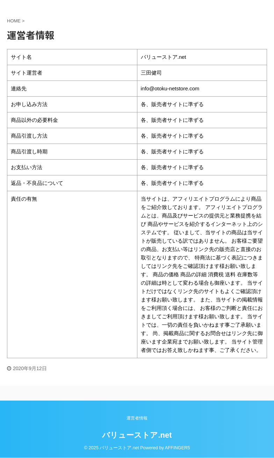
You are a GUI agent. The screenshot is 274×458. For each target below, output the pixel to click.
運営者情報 (137, 418)
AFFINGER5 (177, 447)
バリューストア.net (137, 435)
